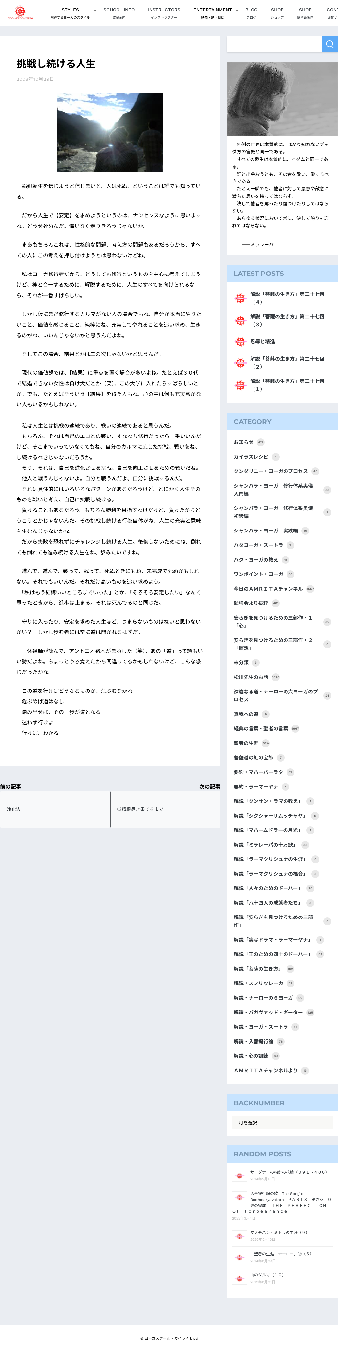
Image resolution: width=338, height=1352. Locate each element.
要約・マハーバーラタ (264, 772)
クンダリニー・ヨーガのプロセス (276, 471)
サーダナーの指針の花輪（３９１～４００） (289, 1172)
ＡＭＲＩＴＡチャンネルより (271, 1071)
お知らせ (249, 442)
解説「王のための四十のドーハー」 (279, 954)
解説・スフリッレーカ (264, 983)
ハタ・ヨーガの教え (261, 560)
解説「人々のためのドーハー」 (274, 888)
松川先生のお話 (257, 677)
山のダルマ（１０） (268, 1275)
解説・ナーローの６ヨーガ (269, 998)
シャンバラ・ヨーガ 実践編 (271, 531)
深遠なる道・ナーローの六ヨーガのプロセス (282, 696)
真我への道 (252, 714)
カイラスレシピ (257, 457)
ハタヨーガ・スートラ (264, 545)
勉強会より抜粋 (257, 603)
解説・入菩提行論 (259, 1042)
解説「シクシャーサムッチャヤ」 (276, 816)
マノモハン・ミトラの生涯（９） (280, 1232)
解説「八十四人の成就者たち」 (274, 903)
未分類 (247, 663)
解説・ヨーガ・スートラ (266, 1027)
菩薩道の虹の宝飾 (259, 758)
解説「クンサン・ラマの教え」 (274, 801)
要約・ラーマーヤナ (261, 787)
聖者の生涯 (252, 743)
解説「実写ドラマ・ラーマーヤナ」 (279, 940)
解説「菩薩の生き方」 (264, 969)
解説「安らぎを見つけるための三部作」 (282, 921)
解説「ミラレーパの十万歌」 (271, 845)
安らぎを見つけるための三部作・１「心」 (282, 622)
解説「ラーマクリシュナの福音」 (276, 874)
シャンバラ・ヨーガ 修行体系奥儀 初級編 (282, 512)
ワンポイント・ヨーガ (264, 574)
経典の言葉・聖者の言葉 (266, 729)
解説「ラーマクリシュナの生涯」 (276, 859)
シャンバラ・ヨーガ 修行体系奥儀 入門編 (282, 490)
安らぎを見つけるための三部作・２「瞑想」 (282, 644)
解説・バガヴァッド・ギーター (274, 1012)
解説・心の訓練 (257, 1056)
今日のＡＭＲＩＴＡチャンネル (274, 589)
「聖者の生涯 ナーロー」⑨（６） (282, 1254)
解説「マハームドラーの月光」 (274, 830)
